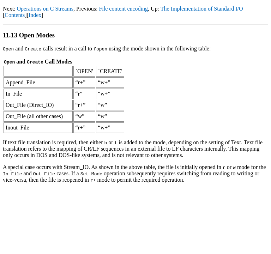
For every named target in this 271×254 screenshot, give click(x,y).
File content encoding (123, 9)
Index (35, 15)
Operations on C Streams (45, 9)
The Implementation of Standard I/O (202, 9)
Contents (15, 15)
